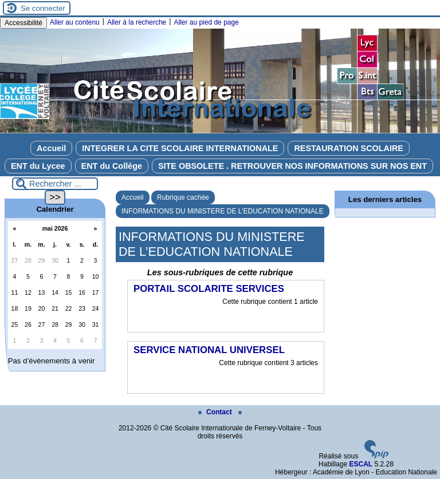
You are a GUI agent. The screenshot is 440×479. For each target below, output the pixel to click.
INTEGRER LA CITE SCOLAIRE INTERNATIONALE (180, 148)
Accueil (51, 148)
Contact (216, 412)
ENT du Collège (111, 166)
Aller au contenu (75, 22)
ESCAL (360, 464)
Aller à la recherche (136, 22)
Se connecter (43, 8)
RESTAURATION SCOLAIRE (348, 148)
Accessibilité (23, 23)
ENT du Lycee (38, 166)
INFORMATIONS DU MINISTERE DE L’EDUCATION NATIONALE (222, 211)
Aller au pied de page (206, 22)
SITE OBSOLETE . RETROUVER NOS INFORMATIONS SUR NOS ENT (292, 166)
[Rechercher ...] (55, 183)
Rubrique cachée (183, 197)
